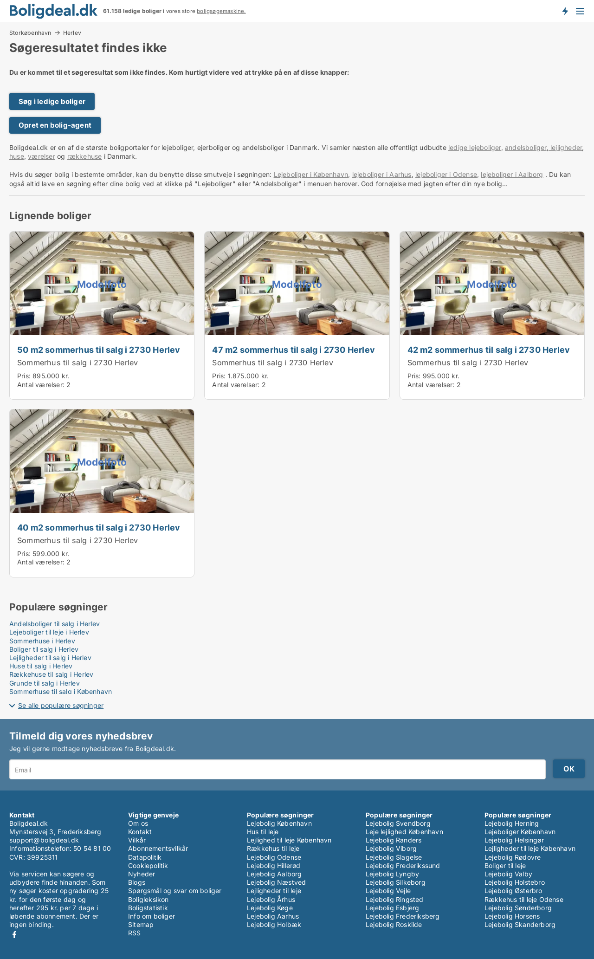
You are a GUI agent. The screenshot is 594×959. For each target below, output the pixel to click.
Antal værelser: (41, 385)
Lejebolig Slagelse (394, 857)
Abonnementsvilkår (158, 848)
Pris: (24, 376)
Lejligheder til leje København (529, 848)
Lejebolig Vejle (388, 890)
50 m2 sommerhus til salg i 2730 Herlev (99, 349)
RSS (134, 933)
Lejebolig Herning (511, 823)
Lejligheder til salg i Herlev (50, 657)
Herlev (72, 33)
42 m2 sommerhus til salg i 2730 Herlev (488, 349)
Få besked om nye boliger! (564, 10)
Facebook (14, 934)
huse (16, 156)
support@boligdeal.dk (44, 840)
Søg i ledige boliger (52, 101)
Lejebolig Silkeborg (396, 882)
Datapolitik (144, 857)
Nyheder (141, 874)
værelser (41, 156)
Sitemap (141, 924)
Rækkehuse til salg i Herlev (51, 674)
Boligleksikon (148, 899)
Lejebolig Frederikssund (403, 865)
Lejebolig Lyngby (392, 874)
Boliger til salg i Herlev (43, 649)
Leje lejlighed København (404, 832)
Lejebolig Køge (270, 908)
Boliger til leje (505, 865)
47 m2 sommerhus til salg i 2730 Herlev (293, 349)
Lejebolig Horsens (512, 916)
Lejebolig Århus (271, 899)
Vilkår (137, 840)
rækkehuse (84, 156)
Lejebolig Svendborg (398, 823)
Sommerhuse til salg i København (60, 691)
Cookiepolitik (148, 865)
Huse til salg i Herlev (40, 666)
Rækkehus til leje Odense (523, 899)
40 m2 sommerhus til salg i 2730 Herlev (99, 527)
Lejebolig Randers (393, 840)
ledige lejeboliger (474, 147)
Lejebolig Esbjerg (392, 908)
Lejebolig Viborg (391, 848)
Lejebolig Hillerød (274, 865)
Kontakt (140, 832)
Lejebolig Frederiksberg (403, 916)
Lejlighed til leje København (289, 840)
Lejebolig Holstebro (514, 882)
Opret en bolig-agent (55, 125)
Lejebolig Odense (274, 857)
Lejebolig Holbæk (274, 924)
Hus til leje (262, 832)
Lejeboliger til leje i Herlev (49, 632)
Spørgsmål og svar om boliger (175, 890)
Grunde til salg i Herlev (44, 683)
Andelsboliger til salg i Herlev (54, 624)
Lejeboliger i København (311, 174)
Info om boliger (151, 916)
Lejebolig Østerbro (513, 890)
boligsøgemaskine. (221, 11)
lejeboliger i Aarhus (382, 174)
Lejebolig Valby (508, 874)
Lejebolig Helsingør (514, 840)
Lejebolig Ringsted (395, 899)
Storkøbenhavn (30, 32)
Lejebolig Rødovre (512, 857)
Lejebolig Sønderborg (518, 908)
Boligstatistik (148, 908)
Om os (138, 823)
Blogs (136, 882)
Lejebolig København (279, 823)
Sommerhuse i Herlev (42, 641)
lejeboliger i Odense (446, 174)
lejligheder (565, 147)
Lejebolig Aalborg (274, 874)
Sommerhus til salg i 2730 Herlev (77, 362)
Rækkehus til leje (273, 848)
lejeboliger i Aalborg (512, 174)
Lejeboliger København (519, 832)
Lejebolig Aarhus (273, 916)
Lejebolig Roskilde (394, 924)
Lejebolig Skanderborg (519, 924)
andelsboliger (526, 147)
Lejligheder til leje (274, 890)
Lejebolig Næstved (276, 882)
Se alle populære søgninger (60, 705)
